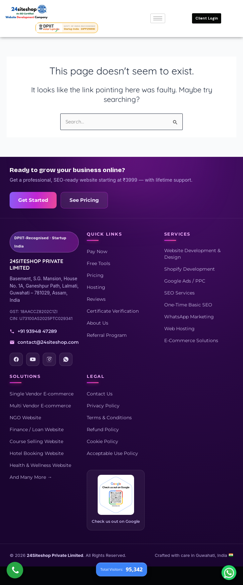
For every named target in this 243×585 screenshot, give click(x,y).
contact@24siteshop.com (44, 342)
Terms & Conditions (109, 418)
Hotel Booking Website (37, 453)
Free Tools (98, 263)
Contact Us (100, 394)
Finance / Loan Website (37, 429)
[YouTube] (32, 359)
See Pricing (84, 200)
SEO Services (179, 293)
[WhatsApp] (66, 359)
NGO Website (25, 418)
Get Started (33, 200)
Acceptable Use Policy (112, 453)
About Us (97, 323)
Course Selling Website (36, 441)
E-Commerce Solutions (191, 340)
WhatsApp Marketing (189, 317)
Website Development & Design (192, 254)
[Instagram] (49, 359)
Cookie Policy (102, 441)
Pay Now (97, 251)
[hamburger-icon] (157, 18)
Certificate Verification (113, 311)
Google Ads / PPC (184, 281)
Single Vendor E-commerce (41, 394)
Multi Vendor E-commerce (40, 406)
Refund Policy (103, 429)
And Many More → (31, 477)
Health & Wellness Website (40, 465)
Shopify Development (189, 269)
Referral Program (107, 335)
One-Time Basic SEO (188, 305)
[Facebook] (16, 359)
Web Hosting (179, 329)
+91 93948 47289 (33, 331)
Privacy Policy (103, 406)
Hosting (96, 287)
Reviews (96, 299)
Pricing (95, 275)
